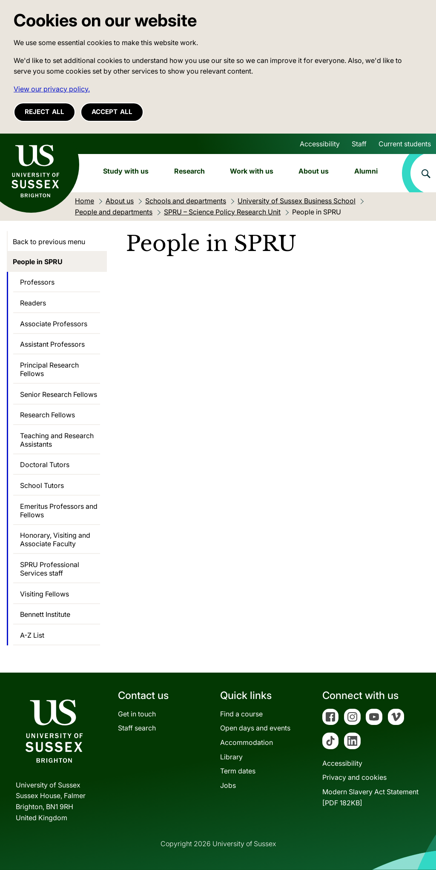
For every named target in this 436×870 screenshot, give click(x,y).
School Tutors (42, 485)
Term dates (237, 771)
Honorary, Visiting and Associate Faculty (55, 539)
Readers (33, 303)
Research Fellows (47, 415)
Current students (405, 144)
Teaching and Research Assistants (57, 439)
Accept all (112, 112)
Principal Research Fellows (49, 369)
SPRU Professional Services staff (49, 568)
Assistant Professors (52, 344)
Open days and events (255, 728)
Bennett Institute (45, 614)
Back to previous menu (49, 241)
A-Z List (32, 635)
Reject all (44, 112)
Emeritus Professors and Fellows (59, 510)
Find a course (241, 714)
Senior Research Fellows (58, 394)
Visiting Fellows (44, 594)
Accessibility (320, 144)
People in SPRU (38, 261)
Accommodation (246, 742)
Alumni (366, 171)
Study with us (126, 171)
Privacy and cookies (354, 777)
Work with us (251, 171)
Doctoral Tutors (44, 464)
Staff (359, 144)
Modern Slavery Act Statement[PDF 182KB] (370, 797)
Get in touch (137, 714)
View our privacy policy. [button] (52, 89)
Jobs (228, 785)
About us (313, 171)
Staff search (137, 728)
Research (189, 171)
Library (231, 757)
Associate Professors (53, 323)
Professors (37, 282)
